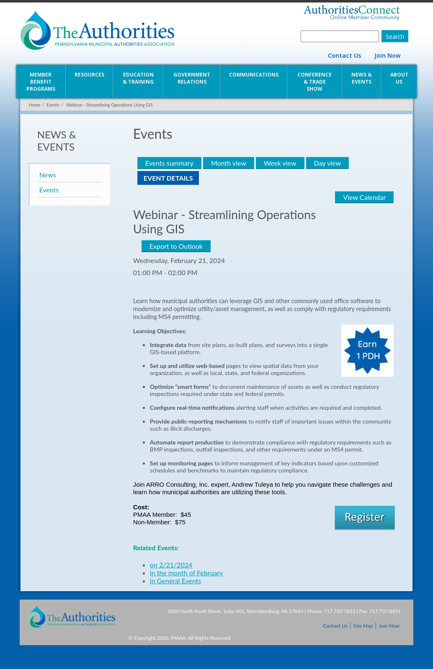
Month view (228, 163)
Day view (327, 163)
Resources (89, 74)
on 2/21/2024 (170, 565)
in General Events (175, 581)
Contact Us (345, 55)
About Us (400, 78)
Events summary (169, 163)
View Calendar (365, 197)
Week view (279, 163)
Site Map (363, 626)
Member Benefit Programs (40, 81)
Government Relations (191, 78)
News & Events (362, 78)
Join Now (388, 55)
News (47, 175)
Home (34, 104)
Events (52, 104)
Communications (253, 74)
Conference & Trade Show (315, 81)
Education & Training (138, 78)
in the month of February (186, 573)
